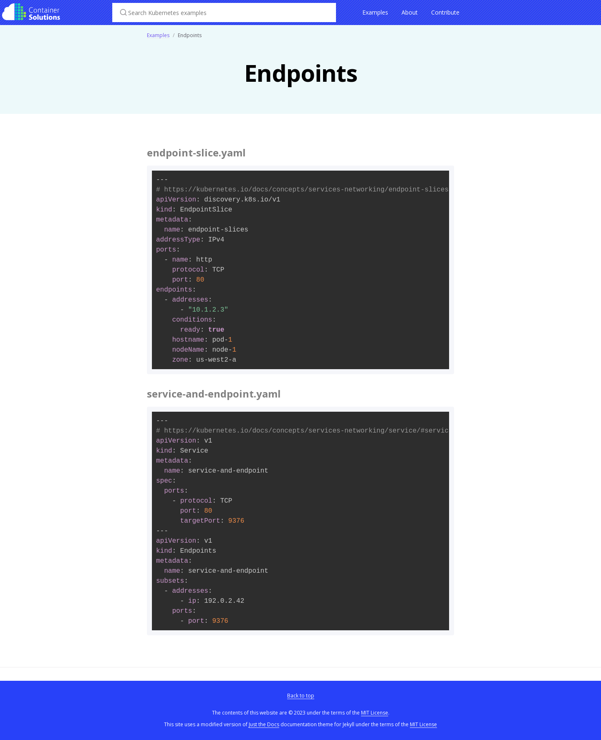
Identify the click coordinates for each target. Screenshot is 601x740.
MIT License (374, 712)
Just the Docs (264, 724)
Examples (375, 12)
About (410, 12)
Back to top (300, 695)
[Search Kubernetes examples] (224, 12)
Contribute (445, 12)
